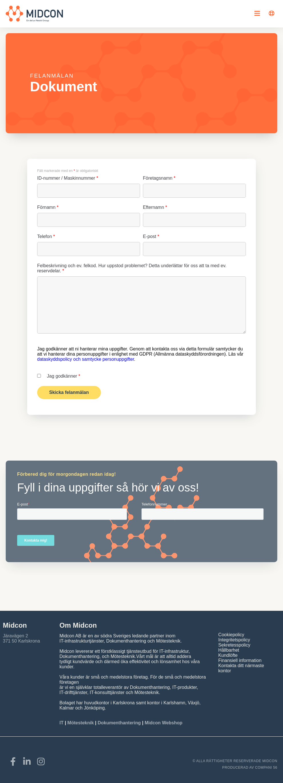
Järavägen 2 (15, 635)
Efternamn (155, 207)
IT (62, 722)
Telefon (46, 236)
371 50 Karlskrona (21, 641)
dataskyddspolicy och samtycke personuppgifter (85, 359)
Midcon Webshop (163, 722)
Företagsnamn (159, 178)
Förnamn (48, 207)
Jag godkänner (63, 376)
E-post (151, 236)
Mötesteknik (80, 722)
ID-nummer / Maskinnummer (67, 178)
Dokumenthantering (119, 722)
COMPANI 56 (266, 768)
